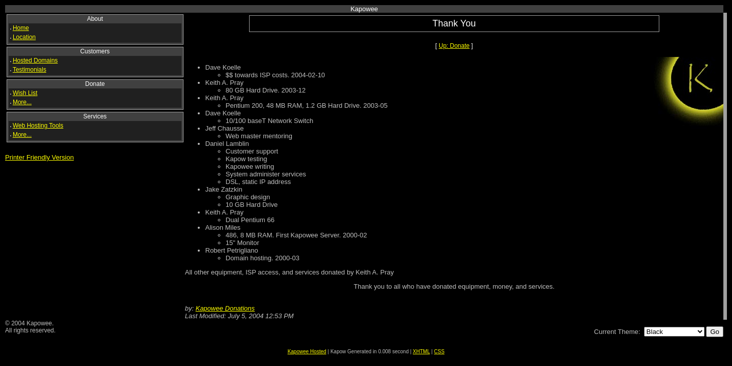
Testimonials (29, 69)
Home (21, 28)
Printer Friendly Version (39, 157)
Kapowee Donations (225, 308)
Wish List (25, 93)
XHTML (421, 351)
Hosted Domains (35, 60)
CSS (439, 351)
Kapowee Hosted (307, 351)
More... (22, 102)
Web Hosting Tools (38, 125)
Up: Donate (454, 45)
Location (24, 37)
